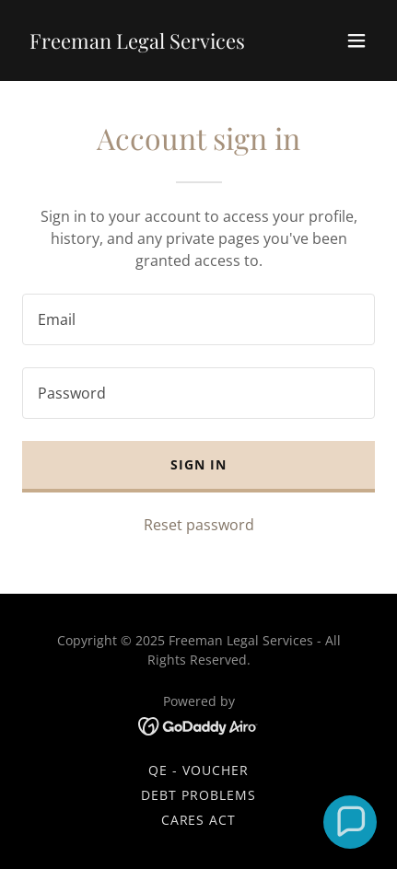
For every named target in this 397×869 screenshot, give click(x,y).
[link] (137, 43)
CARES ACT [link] (199, 819)
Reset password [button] (199, 525)
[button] (356, 40)
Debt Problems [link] (198, 795)
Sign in (198, 464)
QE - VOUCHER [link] (198, 770)
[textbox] (198, 319)
